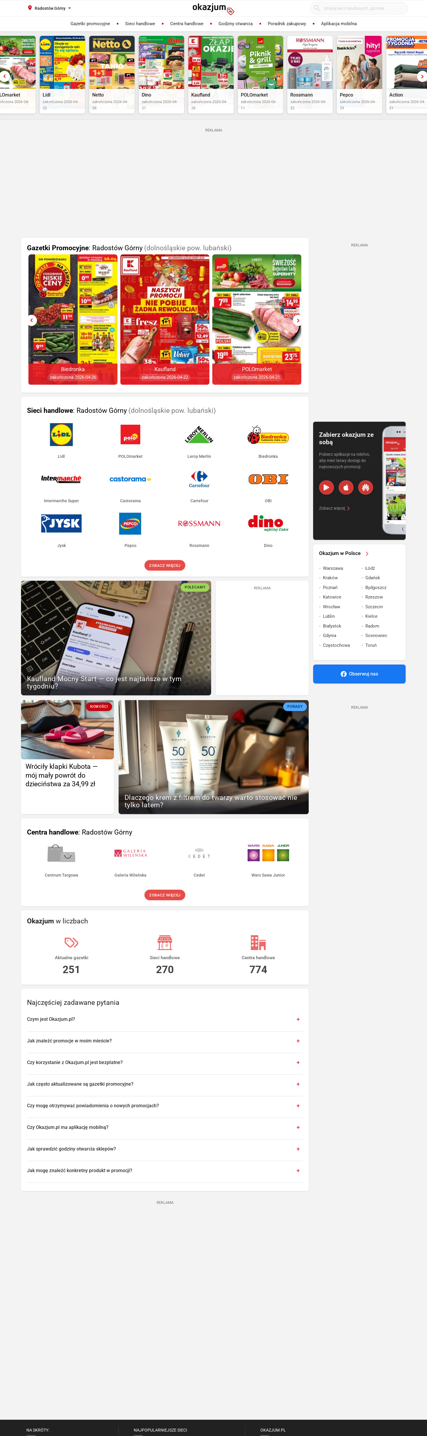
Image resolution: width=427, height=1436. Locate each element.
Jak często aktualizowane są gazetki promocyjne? (80, 1096)
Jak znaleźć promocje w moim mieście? (69, 1053)
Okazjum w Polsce (345, 565)
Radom (372, 638)
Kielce (371, 628)
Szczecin (374, 619)
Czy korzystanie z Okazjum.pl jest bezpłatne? (75, 1074)
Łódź (370, 580)
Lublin (329, 628)
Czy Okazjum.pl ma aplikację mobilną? (68, 1139)
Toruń (371, 657)
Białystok (332, 638)
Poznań (330, 599)
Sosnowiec (376, 647)
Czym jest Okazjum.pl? (51, 1031)
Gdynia (329, 647)
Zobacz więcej (164, 577)
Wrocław (331, 619)
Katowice (332, 609)
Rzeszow (374, 609)
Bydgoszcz (375, 599)
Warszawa (333, 580)
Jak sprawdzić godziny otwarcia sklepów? (71, 1161)
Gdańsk (372, 590)
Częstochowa (336, 657)
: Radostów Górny (129, 260)
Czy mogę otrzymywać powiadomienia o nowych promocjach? (93, 1118)
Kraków (330, 590)
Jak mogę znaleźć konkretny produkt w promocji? (79, 1182)
